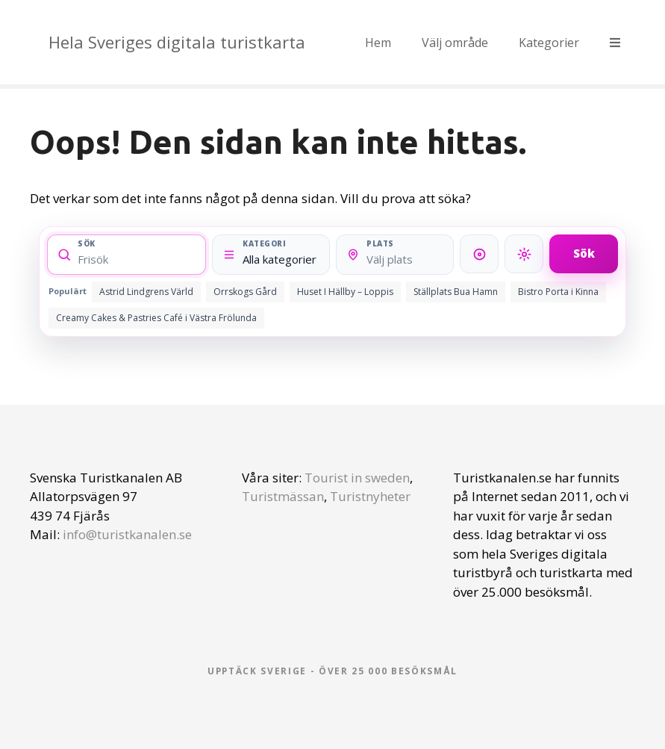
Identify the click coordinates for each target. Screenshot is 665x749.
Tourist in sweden (357, 477)
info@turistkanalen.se (127, 534)
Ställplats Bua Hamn (455, 291)
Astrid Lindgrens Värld (146, 291)
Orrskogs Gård (245, 291)
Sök (584, 253)
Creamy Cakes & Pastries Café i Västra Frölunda (156, 317)
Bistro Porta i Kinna (558, 291)
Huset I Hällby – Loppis (345, 291)
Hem (378, 42)
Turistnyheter (370, 496)
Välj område (455, 42)
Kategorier (549, 42)
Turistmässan (283, 496)
